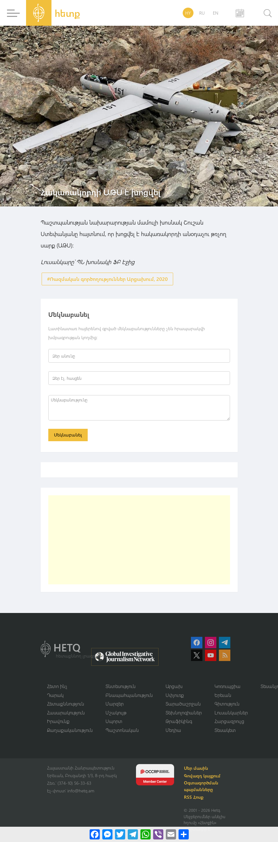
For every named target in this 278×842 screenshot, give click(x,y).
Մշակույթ (115, 712)
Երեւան (222, 695)
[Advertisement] (139, 539)
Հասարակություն (66, 712)
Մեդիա (173, 730)
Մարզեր (114, 703)
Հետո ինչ (57, 686)
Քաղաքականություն (70, 730)
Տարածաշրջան (183, 703)
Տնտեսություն (120, 686)
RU (202, 13)
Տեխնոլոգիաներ (184, 712)
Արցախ (174, 686)
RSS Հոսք (194, 797)
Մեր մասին (196, 768)
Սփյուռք (175, 695)
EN (215, 13)
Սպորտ (113, 721)
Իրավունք (58, 721)
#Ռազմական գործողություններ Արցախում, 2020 (107, 278)
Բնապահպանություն (129, 695)
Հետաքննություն (65, 703)
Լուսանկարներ (231, 712)
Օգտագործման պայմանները (201, 786)
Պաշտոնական (122, 730)
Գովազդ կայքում (202, 776)
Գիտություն (227, 703)
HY (188, 13)
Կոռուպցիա (227, 686)
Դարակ (55, 695)
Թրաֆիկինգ (179, 721)
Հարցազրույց (229, 721)
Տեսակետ (225, 730)
